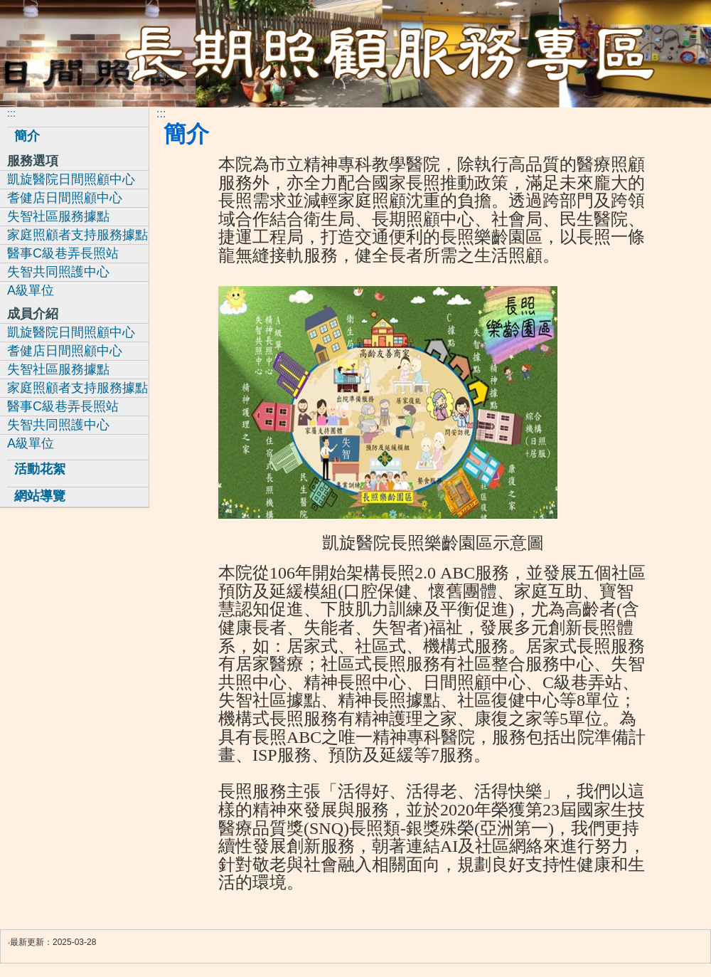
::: (161, 113)
